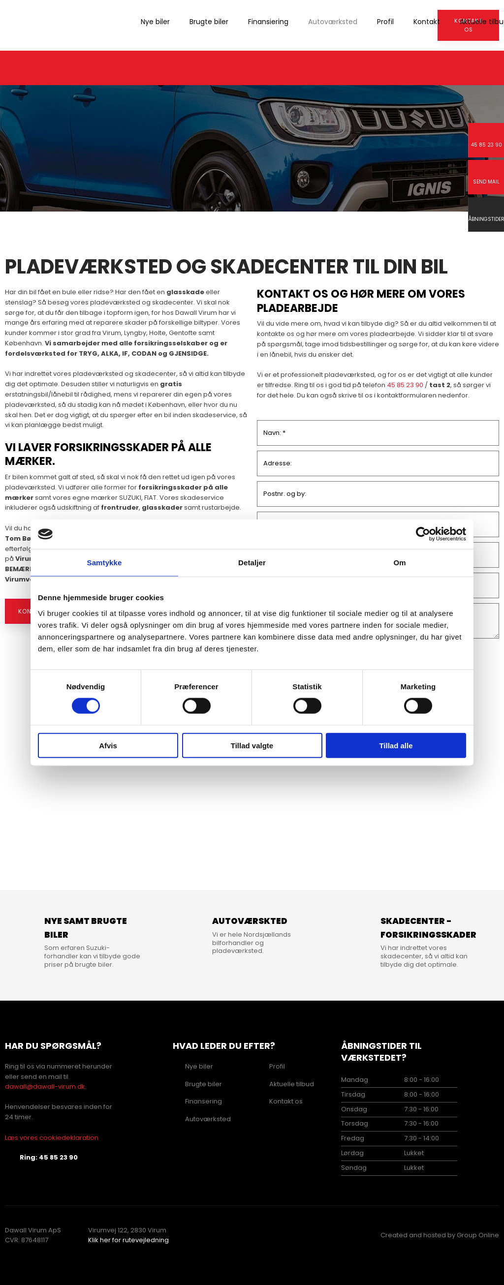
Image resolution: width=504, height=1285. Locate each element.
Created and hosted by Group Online (439, 1235)
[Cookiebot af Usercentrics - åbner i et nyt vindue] (423, 534)
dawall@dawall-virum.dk (45, 1086)
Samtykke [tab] (104, 562)
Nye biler (155, 22)
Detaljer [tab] (252, 562)
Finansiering (268, 22)
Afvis (108, 745)
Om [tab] (399, 562)
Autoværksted (332, 22)
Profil (385, 22)
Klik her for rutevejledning (128, 1240)
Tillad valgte (252, 745)
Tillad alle (395, 745)
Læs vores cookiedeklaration (51, 1137)
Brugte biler (208, 22)
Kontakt (426, 22)
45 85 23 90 (405, 385)
